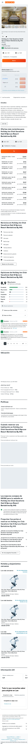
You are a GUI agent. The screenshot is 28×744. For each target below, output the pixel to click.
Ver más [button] (15, 328)
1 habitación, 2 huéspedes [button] (10, 56)
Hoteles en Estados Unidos (6, 736)
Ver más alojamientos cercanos (22, 571)
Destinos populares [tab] (20, 695)
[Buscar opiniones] (15, 306)
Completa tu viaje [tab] (7, 695)
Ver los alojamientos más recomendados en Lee (21, 632)
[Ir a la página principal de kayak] (9, 2)
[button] (2, 2)
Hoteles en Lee (7, 703)
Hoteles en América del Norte (13, 735)
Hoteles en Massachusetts (19, 736)
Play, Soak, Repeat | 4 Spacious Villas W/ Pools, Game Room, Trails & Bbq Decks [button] (13, 590)
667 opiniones (14, 48)
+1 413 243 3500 (6, 46)
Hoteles (18, 733)
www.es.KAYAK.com (11, 733)
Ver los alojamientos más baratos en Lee (21, 601)
